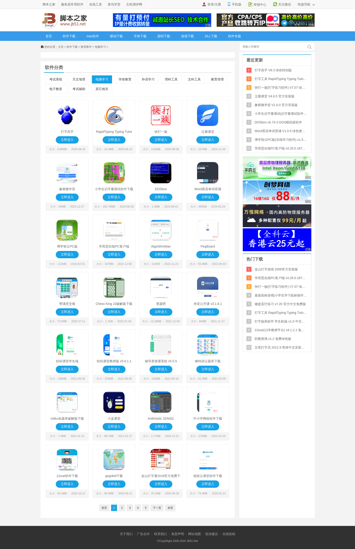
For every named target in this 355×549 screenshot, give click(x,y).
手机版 (236, 4)
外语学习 (148, 79)
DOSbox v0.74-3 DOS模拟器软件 (278, 122)
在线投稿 (228, 534)
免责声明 (177, 534)
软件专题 (234, 36)
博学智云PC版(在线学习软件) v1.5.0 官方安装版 (281, 139)
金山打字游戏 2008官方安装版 (276, 269)
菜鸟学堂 (114, 4)
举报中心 (260, 4)
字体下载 (140, 36)
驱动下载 (116, 36)
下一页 (157, 507)
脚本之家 (49, 4)
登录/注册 (214, 4)
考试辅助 (78, 89)
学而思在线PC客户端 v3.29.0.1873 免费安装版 (281, 148)
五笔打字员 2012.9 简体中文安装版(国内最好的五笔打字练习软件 (281, 347)
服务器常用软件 (72, 4)
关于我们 (126, 534)
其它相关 (102, 89)
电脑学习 (100, 46)
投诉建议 (211, 534)
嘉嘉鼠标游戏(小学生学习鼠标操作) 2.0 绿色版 (281, 295)
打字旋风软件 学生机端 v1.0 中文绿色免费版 (281, 321)
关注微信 (284, 4)
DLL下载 (211, 36)
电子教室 (55, 89)
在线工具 (95, 4)
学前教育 (125, 79)
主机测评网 (134, 4)
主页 (61, 46)
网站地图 (194, 534)
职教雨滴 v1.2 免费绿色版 (273, 339)
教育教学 (86, 46)
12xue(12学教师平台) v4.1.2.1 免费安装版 (281, 330)
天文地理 (78, 79)
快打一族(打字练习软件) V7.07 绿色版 (281, 87)
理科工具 (171, 79)
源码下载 (163, 36)
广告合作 (143, 534)
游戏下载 (187, 36)
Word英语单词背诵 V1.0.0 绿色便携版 (281, 131)
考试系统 (55, 79)
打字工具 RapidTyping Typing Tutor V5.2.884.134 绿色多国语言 (281, 79)
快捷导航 (306, 4)
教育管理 (217, 79)
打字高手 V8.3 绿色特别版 (273, 70)
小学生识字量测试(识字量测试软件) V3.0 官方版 (281, 113)
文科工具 (194, 79)
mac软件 (92, 36)
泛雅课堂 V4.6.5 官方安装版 (274, 96)
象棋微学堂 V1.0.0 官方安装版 (276, 105)
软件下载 (69, 36)
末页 (170, 507)
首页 (48, 36)
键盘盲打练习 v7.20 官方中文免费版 (280, 304)
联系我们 (160, 534)
